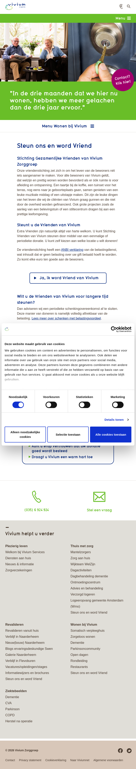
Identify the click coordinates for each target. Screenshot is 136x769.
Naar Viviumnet (79, 760)
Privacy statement (30, 760)
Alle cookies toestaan (110, 434)
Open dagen (79, 654)
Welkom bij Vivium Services (25, 552)
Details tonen (114, 419)
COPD (9, 715)
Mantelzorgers (80, 552)
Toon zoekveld (128, 7)
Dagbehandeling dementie (89, 576)
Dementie (77, 642)
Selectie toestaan (68, 434)
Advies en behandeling (86, 588)
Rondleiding (78, 661)
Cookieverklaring (55, 760)
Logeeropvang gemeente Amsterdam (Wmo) (96, 603)
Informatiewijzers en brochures (27, 673)
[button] (121, 6)
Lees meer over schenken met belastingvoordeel (66, 318)
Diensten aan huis (18, 558)
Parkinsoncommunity (85, 648)
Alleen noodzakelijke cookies (25, 434)
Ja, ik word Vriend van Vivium (69, 277)
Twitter (129, 750)
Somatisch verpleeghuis (87, 630)
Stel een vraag (99, 509)
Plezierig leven (16, 546)
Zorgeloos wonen (82, 636)
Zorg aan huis (80, 558)
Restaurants (79, 667)
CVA (8, 703)
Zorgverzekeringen (18, 570)
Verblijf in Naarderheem (22, 636)
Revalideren (14, 624)
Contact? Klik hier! (122, 80)
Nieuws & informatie (19, 564)
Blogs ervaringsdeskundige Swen (29, 648)
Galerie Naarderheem (20, 654)
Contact (10, 760)
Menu (123, 18)
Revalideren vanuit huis (22, 630)
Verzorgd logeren (82, 594)
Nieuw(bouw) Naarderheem (25, 642)
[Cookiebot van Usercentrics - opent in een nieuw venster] (113, 329)
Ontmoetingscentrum (85, 582)
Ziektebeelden (16, 691)
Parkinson (12, 709)
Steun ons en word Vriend (88, 612)
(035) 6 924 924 (36, 509)
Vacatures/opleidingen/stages (26, 667)
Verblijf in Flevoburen (20, 661)
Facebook (120, 750)
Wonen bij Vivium (71, 126)
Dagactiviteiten (80, 570)
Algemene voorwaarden (108, 760)
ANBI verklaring (72, 249)
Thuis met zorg (81, 546)
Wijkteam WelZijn (82, 564)
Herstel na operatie (18, 721)
